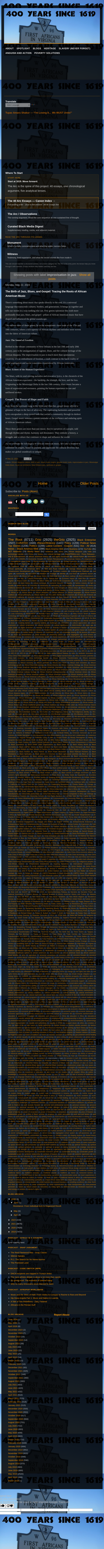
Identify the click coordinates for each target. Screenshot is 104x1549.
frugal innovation (16, 1035)
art (45, 960)
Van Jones (35, 943)
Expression (85, 824)
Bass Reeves (64, 597)
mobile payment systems (58, 1091)
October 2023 (14, 1336)
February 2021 (14, 1402)
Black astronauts (22, 756)
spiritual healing (14, 639)
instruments (23, 1070)
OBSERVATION (86, 561)
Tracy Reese (57, 934)
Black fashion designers (16, 761)
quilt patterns (20, 1117)
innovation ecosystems (16, 1067)
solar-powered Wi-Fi (51, 1142)
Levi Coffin (58, 878)
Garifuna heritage (72, 831)
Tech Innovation (63, 929)
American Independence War (75, 724)
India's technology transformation (20, 862)
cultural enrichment (86, 993)
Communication (58, 798)
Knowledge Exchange (19, 611)
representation (80, 585)
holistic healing (62, 1056)
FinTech (83, 826)
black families (22, 964)
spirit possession (30, 1145)
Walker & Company (57, 946)
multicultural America (15, 1096)
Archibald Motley (63, 733)
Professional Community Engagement (55, 906)
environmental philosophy (39, 1021)
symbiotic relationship (32, 1154)
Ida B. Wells (31, 609)
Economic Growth (36, 559)
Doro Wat (67, 815)
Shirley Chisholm (55, 920)
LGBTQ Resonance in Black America (56, 873)
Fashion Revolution (43, 826)
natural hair (49, 1098)
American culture (34, 597)
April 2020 (12, 1436)
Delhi (64, 810)
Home (42, 483)
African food (27, 695)
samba (25, 1131)
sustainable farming (69, 1152)
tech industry (88, 1156)
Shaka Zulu (88, 918)
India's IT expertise (48, 859)
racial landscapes (58, 1119)
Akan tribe (11, 721)
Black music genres (38, 766)
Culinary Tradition (31, 803)
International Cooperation (82, 864)
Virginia (90, 943)
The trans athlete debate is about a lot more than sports (36, 1277)
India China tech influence (55, 855)
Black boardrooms (63, 756)
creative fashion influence (17, 988)
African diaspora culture (21, 462)
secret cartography (18, 1133)
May (15, 1211)
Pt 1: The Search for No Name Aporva (28, 1259)
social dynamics (39, 1140)
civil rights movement (60, 557)
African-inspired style (31, 710)
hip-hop (26, 1051)
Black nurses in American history (60, 766)
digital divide (12, 628)
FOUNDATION (54, 561)
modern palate (30, 1093)
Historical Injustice (15, 843)
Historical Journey (49, 843)
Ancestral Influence (43, 731)
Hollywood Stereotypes (52, 845)
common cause (13, 978)
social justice (35, 564)
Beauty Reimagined (77, 738)
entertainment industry (78, 628)
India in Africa (16, 859)
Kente (20, 873)
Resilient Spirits (46, 911)
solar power (36, 1142)
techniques (79, 1159)
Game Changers (57, 604)
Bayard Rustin (61, 738)
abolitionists (49, 950)
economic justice (70, 1011)
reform (58, 1121)
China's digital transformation (48, 791)
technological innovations (47, 1163)
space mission (16, 1145)
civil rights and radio (83, 971)
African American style (79, 674)
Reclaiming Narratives (34, 908)
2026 (13, 1199)
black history (25, 583)
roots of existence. (75, 1128)
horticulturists (83, 1056)
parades (90, 1103)
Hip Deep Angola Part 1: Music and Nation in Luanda (34, 1298)
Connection (33, 801)
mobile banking (23, 1091)
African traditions (50, 705)
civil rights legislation (27, 974)
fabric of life (19, 1025)
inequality (45, 1063)
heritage (53, 574)
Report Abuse (61, 1314)
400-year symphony (67, 651)
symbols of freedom (50, 1154)
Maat (35, 883)
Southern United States (33, 925)
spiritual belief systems (48, 1145)
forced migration (82, 1030)
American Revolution (24, 726)
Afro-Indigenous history (59, 712)
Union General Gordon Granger (75, 941)
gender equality (22, 1037)
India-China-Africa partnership (46, 862)
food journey (67, 1030)
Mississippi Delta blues (34, 890)
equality (69, 583)
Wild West (25, 621)
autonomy (11, 962)
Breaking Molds (54, 777)
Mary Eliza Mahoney (68, 885)
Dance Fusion (57, 808)
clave (40, 974)
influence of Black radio (60, 1063)
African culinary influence (17, 686)
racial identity (32, 1119)
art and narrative (55, 960)
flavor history (81, 1028)
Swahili (10, 929)
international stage (86, 1070)
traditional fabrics (14, 1173)
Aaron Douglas (59, 588)
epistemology (91, 1021)
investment (49, 632)
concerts (44, 983)
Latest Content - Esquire (59, 545)
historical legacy (90, 1051)
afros (23, 955)
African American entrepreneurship (53, 672)
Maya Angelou (13, 887)
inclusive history (51, 1060)
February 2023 (14, 1364)
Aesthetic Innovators (85, 653)
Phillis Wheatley (26, 904)
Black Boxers (84, 740)
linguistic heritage (41, 1084)
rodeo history (43, 1128)
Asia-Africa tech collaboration (74, 735)
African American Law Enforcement (80, 667)
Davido (39, 810)
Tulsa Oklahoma (48, 939)
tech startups (27, 1159)
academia (60, 950)
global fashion (40, 1042)
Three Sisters (79, 932)
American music (50, 597)
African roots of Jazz (57, 700)
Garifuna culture (56, 831)
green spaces (88, 1044)
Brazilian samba (40, 777)
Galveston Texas (41, 831)
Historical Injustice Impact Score (62, 606)
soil (28, 1142)
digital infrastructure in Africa (35, 1002)
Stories (10, 927)
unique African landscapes (54, 1180)
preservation (73, 1112)
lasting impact (43, 1079)
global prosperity (87, 1042)
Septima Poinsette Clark (72, 918)
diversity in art (88, 1004)
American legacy (41, 728)
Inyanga (26, 866)
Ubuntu (84, 939)
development (63, 1000)
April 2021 (12, 1395)
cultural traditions (87, 997)
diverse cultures (53, 1004)
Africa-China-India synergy (34, 665)
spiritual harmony (81, 1145)
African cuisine (71, 566)
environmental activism (19, 1021)
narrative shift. (37, 1098)
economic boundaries (29, 1009)
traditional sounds (50, 1173)
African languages (74, 592)
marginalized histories (68, 1086)
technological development (83, 1161)
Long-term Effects (69, 880)
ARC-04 (23, 653)
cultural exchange (39, 583)
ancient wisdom (87, 581)
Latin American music (71, 611)
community (20, 574)
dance (34, 1000)
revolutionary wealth (42, 637)
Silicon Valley (44, 581)
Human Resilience (51, 848)
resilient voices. (13, 1126)
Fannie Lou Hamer (26, 826)
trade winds (54, 1168)
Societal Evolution (14, 922)
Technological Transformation (19, 932)
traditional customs (86, 1170)
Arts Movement (38, 735)
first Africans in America (53, 1028)
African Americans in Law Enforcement (79, 677)
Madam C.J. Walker (47, 883)
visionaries (44, 1187)
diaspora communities (88, 1000)
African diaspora (75, 552)
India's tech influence (85, 859)
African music (87, 566)
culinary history (53, 990)
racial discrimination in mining (78, 1117)
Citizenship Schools (37, 796)
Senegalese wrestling (51, 918)
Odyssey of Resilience (32, 901)
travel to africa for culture (24, 1177)
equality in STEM (56, 1023)
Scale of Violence (87, 616)
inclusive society (82, 1060)
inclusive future (13, 1060)
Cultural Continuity (65, 803)
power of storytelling (48, 1112)
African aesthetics (74, 590)
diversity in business (15, 1007)
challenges (53, 623)
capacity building (40, 623)
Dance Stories (70, 808)
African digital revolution (37, 693)
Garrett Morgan (87, 831)
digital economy (16, 1002)
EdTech (71, 819)
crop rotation (61, 988)
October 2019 (14, 1456)
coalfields (25, 976)
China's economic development (75, 791)
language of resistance (59, 1077)
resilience (49, 552)
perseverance (26, 635)
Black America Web (54, 549)
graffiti (78, 1044)
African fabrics (82, 693)
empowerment (90, 559)
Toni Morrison (24, 934)
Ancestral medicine (60, 731)
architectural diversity (15, 960)
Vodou (76, 581)
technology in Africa (28, 642)
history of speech (32, 1056)
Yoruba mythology (24, 950)
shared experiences (59, 637)
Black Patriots (39, 752)
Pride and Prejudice (31, 906)
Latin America (34, 611)
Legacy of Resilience (33, 878)
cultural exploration (36, 995)
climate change (62, 974)
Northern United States (74, 899)
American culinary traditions (61, 726)
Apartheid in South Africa (44, 733)
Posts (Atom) (30, 491)
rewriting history (77, 1126)
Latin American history (69, 876)
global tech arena (29, 1044)
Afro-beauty (46, 717)
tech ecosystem (77, 639)
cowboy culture (87, 986)
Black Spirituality (26, 754)
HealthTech (53, 840)
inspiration (81, 1067)
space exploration (89, 1142)
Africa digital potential (41, 656)
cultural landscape (14, 997)
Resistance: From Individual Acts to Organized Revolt (37, 1206)
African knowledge (25, 698)
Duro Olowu (15, 819)
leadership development (17, 1082)
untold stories (58, 642)
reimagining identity (79, 1121)
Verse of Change (48, 943)
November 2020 (15, 1412)
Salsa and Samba (76, 915)
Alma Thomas (46, 721)
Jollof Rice (82, 578)
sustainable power (14, 1154)
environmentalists (77, 1021)
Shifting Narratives (39, 920)
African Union (52, 681)
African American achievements (19, 670)
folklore (45, 1030)
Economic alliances (58, 819)
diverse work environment (71, 1004)
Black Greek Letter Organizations (40, 745)
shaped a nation (61, 1135)
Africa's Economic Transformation (65, 658)
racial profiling (73, 1119)
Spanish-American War (53, 925)
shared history (91, 1135)
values (20, 1187)
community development (66, 978)
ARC (13, 559)
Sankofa (11, 918)
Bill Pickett (84, 597)
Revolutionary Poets (80, 911)
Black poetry (26, 768)
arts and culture (87, 960)
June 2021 (13, 1388)
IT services (43, 850)
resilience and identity (63, 1124)
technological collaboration (32, 1161)
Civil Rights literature (54, 796)
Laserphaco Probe (14, 876)
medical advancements (16, 1089)
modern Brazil (91, 1091)
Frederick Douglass (56, 829)
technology (64, 1163)
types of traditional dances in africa (67, 1177)
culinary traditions (34, 993)
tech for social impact (55, 1156)
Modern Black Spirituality (54, 890)
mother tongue (87, 1093)
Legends (48, 878)
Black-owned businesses (40, 775)
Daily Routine (44, 808)
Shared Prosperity (41, 571)
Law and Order (16, 878)
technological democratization (57, 1161)
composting (33, 983)
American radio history (59, 728)
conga (52, 983)
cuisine (26, 990)
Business (73, 549)
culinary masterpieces (85, 990)
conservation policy (76, 983)
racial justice (44, 1119)
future (44, 1035)
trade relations (41, 1168)
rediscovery (49, 1121)
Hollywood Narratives (33, 845)
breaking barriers (24, 623)
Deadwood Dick (53, 810)
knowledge (12, 1074)
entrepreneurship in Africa (73, 1018)
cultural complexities (51, 993)
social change (88, 637)
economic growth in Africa (30, 1011)
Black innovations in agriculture (31, 763)
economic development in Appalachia (54, 1009)
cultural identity (34, 566)
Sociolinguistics (46, 922)
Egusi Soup (81, 819)
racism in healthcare (88, 1119)
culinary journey (68, 990)
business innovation (70, 969)
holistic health (28, 632)
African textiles (88, 702)
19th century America (29, 651)
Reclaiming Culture (15, 908)
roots (64, 1128)
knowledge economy (26, 1074)
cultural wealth (13, 1000)
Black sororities (67, 599)
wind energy (12, 1189)
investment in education (34, 1072)
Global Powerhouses (61, 833)
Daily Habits (50, 602)
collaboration (13, 564)
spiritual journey (30, 639)
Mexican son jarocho (15, 890)
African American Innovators (27, 667)
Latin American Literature (52, 611)
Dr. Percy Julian (72, 817)
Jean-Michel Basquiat (38, 869)
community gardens (86, 978)
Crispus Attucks (16, 803)
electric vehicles (25, 1018)
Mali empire (74, 883)
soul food (73, 574)
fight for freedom (30, 1028)
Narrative (74, 892)
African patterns (72, 698)
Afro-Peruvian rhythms (30, 717)
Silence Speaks (18, 1256)
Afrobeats (89, 595)
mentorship (44, 585)
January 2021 (14, 1405)
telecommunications (66, 1166)
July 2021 (12, 1385)
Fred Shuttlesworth (39, 829)
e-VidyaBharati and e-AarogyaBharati (67, 1007)
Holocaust (89, 845)
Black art (85, 754)
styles (48, 1149)
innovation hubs (33, 1067)
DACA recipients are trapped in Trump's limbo (31, 1273)
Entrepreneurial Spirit (15, 824)
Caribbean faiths (79, 782)
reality (13, 1121)
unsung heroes (45, 588)
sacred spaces (90, 1128)
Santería (33, 581)
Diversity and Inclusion (53, 815)
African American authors (43, 670)
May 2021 (12, 1391)
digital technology (89, 1002)
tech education (38, 1156)
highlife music (15, 1051)
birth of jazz (35, 462)
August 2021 (14, 1381)
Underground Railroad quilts (21, 941)
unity (35, 588)
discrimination (40, 1004)
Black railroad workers (46, 770)
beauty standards (89, 621)
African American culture (70, 564)
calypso (84, 969)
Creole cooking (90, 801)
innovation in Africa (49, 1067)
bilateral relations (62, 962)
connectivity (61, 983)
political (66, 1107)
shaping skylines (76, 1135)
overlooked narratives (57, 1103)
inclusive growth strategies (32, 1060)
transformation (13, 1175)
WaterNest (71, 946)
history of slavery (87, 1053)
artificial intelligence (73, 621)
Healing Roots (40, 840)
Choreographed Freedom (17, 796)
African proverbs (87, 698)
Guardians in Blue (17, 838)
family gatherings (44, 1025)
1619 (81, 649)
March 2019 (13, 1481)
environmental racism (60, 1021)
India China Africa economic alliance (80, 852)
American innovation (24, 728)
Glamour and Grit (28, 833)
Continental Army (46, 801)
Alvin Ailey (75, 721)
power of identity (14, 1112)
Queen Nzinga (76, 906)
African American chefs (63, 670)
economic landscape (86, 1011)
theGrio (59, 539)
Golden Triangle (28, 836)
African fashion (13, 576)
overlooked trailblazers (76, 1103)
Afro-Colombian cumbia (27, 712)
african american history (38, 557)
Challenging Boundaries (60, 784)
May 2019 (12, 1474)
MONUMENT (31, 614)
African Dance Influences (39, 679)
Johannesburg (13, 871)
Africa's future (73, 588)
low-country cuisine (18, 1086)
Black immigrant (69, 761)
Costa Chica (60, 801)
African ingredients (81, 695)
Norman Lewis (35, 899)
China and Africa (25, 789)
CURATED (22, 543)
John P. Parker (27, 871)
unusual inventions (60, 1182)
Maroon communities (34, 885)
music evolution (82, 1096)
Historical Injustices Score (86, 606)
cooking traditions (63, 986)
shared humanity (17, 1138)
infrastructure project (73, 1065)
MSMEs (11, 883)
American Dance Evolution (36, 724)
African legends (41, 698)
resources (26, 1126)
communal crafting (29, 978)
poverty (90, 1110)
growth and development (46, 1046)
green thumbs (29, 1046)
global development (18, 1039)
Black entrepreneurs (86, 576)
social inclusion (54, 1140)
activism (90, 950)
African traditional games (32, 705)
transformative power (70, 1175)
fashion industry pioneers (78, 1025)
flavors (91, 1028)
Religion (11, 911)
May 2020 (12, 1433)
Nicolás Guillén (22, 899)
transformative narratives (50, 1175)
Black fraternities (52, 599)
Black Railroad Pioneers (79, 752)
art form (66, 960)
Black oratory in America (84, 766)
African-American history (52, 707)
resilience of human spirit (84, 1124)
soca (10, 1140)
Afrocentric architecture (72, 719)
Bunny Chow (15, 780)
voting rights (55, 1187)
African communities (46, 684)
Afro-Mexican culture (81, 714)
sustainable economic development (21, 1152)
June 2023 (13, 1350)
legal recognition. (35, 1082)
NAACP (24, 892)
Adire (73, 653)
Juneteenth (40, 871)
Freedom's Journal (72, 829)
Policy (67, 543)
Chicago (90, 784)
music (16, 635)
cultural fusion (78, 557)
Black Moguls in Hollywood (79, 749)
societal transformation (84, 1140)
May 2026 (12, 1323)
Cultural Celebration (48, 803)
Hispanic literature (86, 840)
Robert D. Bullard (41, 913)
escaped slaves (71, 1023)
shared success (31, 1138)
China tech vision (87, 789)
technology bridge (78, 1163)
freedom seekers (82, 1032)
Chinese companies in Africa (73, 794)
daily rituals (25, 1000)
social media (68, 1140)
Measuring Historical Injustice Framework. (36, 887)
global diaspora (49, 1039)
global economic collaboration (69, 1039)
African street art (29, 702)
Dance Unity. (83, 808)
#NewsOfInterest (46, 543)
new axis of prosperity (80, 1098)
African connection (65, 684)
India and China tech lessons (85, 857)
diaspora (74, 1000)
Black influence (83, 761)
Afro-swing (57, 719)
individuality (18, 1063)
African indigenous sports (62, 695)
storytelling (43, 639)
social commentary (22, 1140)
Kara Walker (81, 871)
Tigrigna (90, 932)
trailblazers (44, 642)
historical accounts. (59, 1051)
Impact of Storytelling (88, 850)
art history (75, 960)
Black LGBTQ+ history (27, 747)
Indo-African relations (16, 864)
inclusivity (33, 585)
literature (67, 1084)
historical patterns (17, 1053)
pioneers (41, 1107)
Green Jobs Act (69, 836)
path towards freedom (32, 1105)
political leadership (80, 1107)
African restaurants (39, 700)
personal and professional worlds (56, 1105)
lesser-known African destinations (56, 1082)
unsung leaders (30, 1182)
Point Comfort (88, 904)
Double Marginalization (82, 815)
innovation (91, 557)
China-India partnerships (31, 794)
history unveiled (47, 1056)
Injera (83, 609)
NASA (42, 892)
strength (24, 1149)
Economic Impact (68, 578)
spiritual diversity (65, 1145)
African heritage (27, 576)
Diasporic (83, 810)
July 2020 (12, 1426)
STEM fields (62, 915)
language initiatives (25, 1077)
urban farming (24, 1184)
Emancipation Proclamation (37, 604)
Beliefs (74, 597)
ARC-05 (32, 653)
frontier (93, 1032)
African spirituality (15, 569)
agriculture (32, 955)
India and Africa (30, 857)
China (30, 554)
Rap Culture (89, 906)
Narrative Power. (87, 892)
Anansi (19, 731)
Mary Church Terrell (80, 614)
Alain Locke (22, 721)
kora (56, 1074)
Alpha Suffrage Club (61, 721)
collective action (55, 976)
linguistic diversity (25, 1084)
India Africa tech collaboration (53, 852)
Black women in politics (49, 773)
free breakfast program (64, 1032)
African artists (13, 684)
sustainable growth (86, 1152)
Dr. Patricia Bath (52, 578)
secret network (33, 1133)
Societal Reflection (31, 922)
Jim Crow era (74, 869)
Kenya (27, 873)
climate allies (49, 974)
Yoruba (34, 621)
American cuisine (41, 726)
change (70, 971)
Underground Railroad (80, 571)
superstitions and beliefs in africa (66, 1149)
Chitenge (90, 794)
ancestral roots (64, 955)
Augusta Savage (26, 738)
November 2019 (15, 1453)
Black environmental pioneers (69, 759)
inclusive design (87, 1058)
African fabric (69, 693)
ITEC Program (55, 850)
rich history (31, 1128)
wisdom (22, 1189)
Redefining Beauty (52, 908)
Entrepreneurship (32, 824)
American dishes (80, 726)
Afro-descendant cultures (62, 717)
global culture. (91, 1037)
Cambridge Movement (60, 780)
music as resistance (23, 465)
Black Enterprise (86, 540)
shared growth (75, 637)
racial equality (67, 585)
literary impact (56, 1084)
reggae (66, 1121)
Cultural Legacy (51, 805)
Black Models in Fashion (38, 749)
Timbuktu (11, 934)
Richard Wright (26, 913)
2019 (13, 1232)
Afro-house (36, 719)
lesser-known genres (79, 1082)
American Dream (55, 724)
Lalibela (90, 873)
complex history (20, 983)
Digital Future (28, 812)
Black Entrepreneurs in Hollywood (83, 742)
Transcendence (87, 934)
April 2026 (12, 1326)
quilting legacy (33, 1117)
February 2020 (14, 1443)
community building (47, 978)
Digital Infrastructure (44, 812)
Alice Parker (34, 721)
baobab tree (34, 962)
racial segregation (72, 635)
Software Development (32, 618)
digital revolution (27, 628)
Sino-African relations (72, 920)
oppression (57, 1100)
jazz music (51, 1072)
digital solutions (74, 1002)
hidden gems (15, 632)
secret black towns (89, 1131)
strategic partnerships (59, 639)
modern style (43, 1093)
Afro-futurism (69, 595)
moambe (11, 1091)
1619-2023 (14, 651)
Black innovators (52, 763)
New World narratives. (57, 897)
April (16, 1215)
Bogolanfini (81, 775)
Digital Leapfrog (60, 812)
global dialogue (34, 1039)
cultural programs (30, 997)
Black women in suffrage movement (74, 773)
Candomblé (80, 599)
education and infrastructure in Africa (52, 1016)
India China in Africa (15, 855)
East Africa (27, 819)
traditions (64, 1173)
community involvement (33, 981)
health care (92, 630)
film (40, 1028)
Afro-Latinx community (39, 714)
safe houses (15, 1131)
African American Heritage (70, 665)
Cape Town (27, 782)
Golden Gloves (13, 836)
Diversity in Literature (81, 602)
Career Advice (50, 782)
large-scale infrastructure (25, 1079)
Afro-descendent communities (85, 717)
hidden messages (59, 1049)
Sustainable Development (53, 618)
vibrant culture (31, 1187)
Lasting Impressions (31, 876)
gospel (54, 1044)
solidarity (64, 1142)
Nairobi (22, 616)
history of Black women (35, 1053)
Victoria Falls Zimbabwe (65, 943)
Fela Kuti (73, 826)
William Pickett (38, 948)
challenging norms (57, 971)
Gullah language (70, 838)
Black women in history (28, 773)
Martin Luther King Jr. (62, 614)
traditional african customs (31, 1170)
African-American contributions (28, 707)
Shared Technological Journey (19, 920)
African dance (27, 592)
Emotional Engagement (25, 822)
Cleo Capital (83, 796)
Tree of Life (57, 936)
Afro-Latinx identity (55, 595)
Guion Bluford (32, 838)
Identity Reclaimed (70, 850)
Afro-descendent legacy (19, 719)
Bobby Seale (69, 775)
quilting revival (47, 1117)
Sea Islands (35, 918)
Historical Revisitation (68, 843)
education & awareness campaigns (21, 1016)
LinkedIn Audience (89, 611)
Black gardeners (54, 761)
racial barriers (60, 1117)
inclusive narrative (66, 1060)
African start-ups (14, 702)
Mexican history (87, 887)
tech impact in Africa (73, 1156)
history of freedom (54, 1053)
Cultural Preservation (35, 578)
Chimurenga (51, 787)
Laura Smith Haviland (88, 876)
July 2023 (12, 1347)
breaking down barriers (74, 967)
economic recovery (56, 583)
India (90, 552)
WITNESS (43, 946)
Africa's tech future (59, 663)
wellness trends (69, 1187)
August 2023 (14, 1343)
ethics (82, 1023)
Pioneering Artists (41, 904)
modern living (16, 1093)
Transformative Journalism (17, 936)
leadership (89, 1079)
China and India (40, 789)
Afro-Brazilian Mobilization (51, 710)
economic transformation (84, 1014)
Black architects (22, 599)
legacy (24, 564)
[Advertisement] (52, 76)
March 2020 (13, 1439)
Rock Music (70, 913)
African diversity (55, 693)
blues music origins (48, 462)
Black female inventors (37, 761)
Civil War (20, 578)
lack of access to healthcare (82, 1074)
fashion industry (81, 583)
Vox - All (84, 545)
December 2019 (15, 1450)
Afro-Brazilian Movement (73, 710)
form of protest (24, 1032)
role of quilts (55, 1128)
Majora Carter (22, 581)
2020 (13, 1227)
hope (73, 1056)
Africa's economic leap (50, 660)
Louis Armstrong (17, 614)
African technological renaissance (67, 702)
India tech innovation (31, 859)
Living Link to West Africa (35, 880)
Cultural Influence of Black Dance (29, 805)
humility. (30, 1058)
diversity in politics (33, 1007)
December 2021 (15, 1367)
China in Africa (72, 789)
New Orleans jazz (39, 465)
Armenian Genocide (79, 733)
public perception (64, 1114)
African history (41, 576)
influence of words (15, 1065)
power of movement (30, 1112)
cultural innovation (86, 995)
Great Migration (89, 564)
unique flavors (72, 1180)
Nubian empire (90, 899)
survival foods (88, 1149)
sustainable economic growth (48, 1152)
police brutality (40, 635)
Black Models (21, 749)
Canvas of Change (79, 780)
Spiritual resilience (71, 925)
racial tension (88, 635)
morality (76, 1093)
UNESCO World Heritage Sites (68, 939)
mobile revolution (76, 1091)
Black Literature (45, 747)
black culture (12, 583)
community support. (78, 981)
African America (52, 665)
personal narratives (27, 1107)
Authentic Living (41, 738)
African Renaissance (75, 679)
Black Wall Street (56, 576)
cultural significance (61, 625)
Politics (33, 545)
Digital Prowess (74, 812)
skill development (87, 1138)
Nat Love (30, 616)
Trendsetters (68, 936)
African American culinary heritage (23, 672)
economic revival (53, 1014)
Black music (23, 766)
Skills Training (88, 920)
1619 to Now (91, 649)
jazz (58, 632)
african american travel (71, 953)
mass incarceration (86, 1086)
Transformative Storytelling (40, 936)
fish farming (69, 1028)
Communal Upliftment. (42, 798)
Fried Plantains (87, 829)
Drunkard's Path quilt (88, 817)
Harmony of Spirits (24, 840)
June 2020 (13, 1429)
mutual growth (23, 1098)
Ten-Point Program (48, 932)
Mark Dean (19, 885)
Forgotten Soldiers (22, 829)
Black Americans (69, 740)
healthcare (21, 1049)
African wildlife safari (67, 705)
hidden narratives (75, 1049)
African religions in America (18, 700)
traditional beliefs (50, 1170)
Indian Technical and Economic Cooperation (62, 609)
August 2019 (14, 1463)
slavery (90, 585)
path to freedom (14, 1105)
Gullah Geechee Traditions (51, 838)
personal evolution (79, 1105)
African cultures (90, 686)
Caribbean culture (64, 782)
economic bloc (13, 1009)
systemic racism (86, 574)
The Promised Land (19, 1263)
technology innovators (31, 1166)
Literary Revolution (15, 880)
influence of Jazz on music (83, 1063)
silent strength (73, 1138)
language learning (41, 1077)
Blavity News (33, 551)
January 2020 (14, 1446)
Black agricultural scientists (68, 754)
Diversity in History (64, 602)
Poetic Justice (56, 904)
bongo (28, 967)
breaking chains (57, 967)
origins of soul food (71, 1100)
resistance (28, 637)
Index (41, 609)
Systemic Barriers (23, 929)
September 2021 (15, 1378)
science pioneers (57, 1131)
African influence (58, 592)
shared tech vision (46, 1138)
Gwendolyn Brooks (86, 838)
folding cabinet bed (33, 1030)
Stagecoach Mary (87, 925)
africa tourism (55, 953)
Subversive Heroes (57, 927)
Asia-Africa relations (54, 735)
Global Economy (70, 561)
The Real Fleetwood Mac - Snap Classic (29, 1252)
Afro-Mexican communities (60, 714)
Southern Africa (16, 925)
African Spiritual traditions (20, 681)
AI (77, 651)
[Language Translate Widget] (17, 105)
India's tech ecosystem (66, 859)
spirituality (38, 1147)
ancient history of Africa (62, 957)
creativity (33, 988)
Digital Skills (21, 815)
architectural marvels (33, 960)
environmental (91, 1018)
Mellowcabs (75, 887)
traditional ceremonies (68, 1170)
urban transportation (74, 1184)
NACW (33, 892)
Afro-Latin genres (21, 714)
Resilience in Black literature (27, 911)
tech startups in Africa (43, 1159)
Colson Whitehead (24, 798)
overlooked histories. (38, 1103)
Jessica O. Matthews (57, 869)
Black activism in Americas (45, 754)
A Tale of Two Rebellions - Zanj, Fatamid (29, 1301)
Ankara (81, 731)
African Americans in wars (17, 679)
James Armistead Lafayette (58, 866)
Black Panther (24, 752)
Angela (73, 731)
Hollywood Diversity (15, 845)
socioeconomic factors (16, 1142)
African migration (57, 698)
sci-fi (32, 1131)
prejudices (62, 1112)
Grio (38, 539)
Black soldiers (77, 770)
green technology (14, 1046)
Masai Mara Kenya (86, 885)
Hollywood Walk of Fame (73, 845)
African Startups (38, 681)
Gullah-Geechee (22, 606)
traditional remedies (32, 1173)
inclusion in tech (72, 1058)
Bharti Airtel (43, 740)
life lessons (83, 632)
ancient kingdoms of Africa (83, 957)
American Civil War (89, 721)
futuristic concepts (55, 1035)
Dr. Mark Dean (58, 817)
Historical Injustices (32, 843)
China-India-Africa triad (51, 794)
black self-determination (50, 964)
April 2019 (12, 1477)
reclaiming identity (35, 1121)
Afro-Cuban (43, 712)
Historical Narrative (17, 609)
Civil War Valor (70, 796)
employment (56, 1018)
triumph (28, 588)
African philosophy (24, 595)
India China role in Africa (34, 855)
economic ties (67, 1014)
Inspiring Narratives (61, 864)
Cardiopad (38, 782)
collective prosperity (71, 976)
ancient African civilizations (26, 957)
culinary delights (39, 990)
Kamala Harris (68, 871)
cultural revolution (44, 625)
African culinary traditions (38, 686)
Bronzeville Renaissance (72, 777)
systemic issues (66, 1154)
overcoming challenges (19, 1103)
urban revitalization (39, 1184)
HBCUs (11, 840)
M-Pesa (82, 880)
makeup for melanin (35, 1086)
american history (74, 559)
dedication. (52, 1000)
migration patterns (71, 1089)
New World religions (76, 897)
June (16, 1202)
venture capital (73, 642)
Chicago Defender (14, 787)
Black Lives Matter (60, 747)
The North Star (64, 932)
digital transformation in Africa (21, 1004)
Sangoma (89, 915)
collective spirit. (87, 976)
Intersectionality (13, 866)
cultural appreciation (79, 623)
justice (90, 1072)
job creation (62, 1072)
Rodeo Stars (82, 913)
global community (65, 630)
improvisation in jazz (80, 462)
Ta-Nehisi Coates (39, 929)
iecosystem (41, 1058)
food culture (55, 1030)
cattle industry (16, 971)
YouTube (88, 549)
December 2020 (15, 1408)
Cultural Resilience (36, 602)
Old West (47, 901)
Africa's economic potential (70, 660)
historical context (75, 1051)
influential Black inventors (54, 1065)
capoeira (93, 969)
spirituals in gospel (53, 465)
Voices (10, 946)
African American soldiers (35, 674)
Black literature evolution (71, 763)
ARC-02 (93, 651)
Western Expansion (86, 946)
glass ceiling (61, 1037)
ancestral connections (48, 955)
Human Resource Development (73, 848)
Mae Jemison (62, 883)
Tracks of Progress (40, 934)
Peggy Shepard (84, 901)
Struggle (43, 927)
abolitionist (38, 950)
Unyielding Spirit (22, 943)
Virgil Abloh (81, 943)
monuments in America (60, 1093)
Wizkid (60, 948)
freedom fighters (50, 630)
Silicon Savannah (14, 618)
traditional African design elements (73, 1168)
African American (87, 588)
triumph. (40, 1177)
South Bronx (91, 922)
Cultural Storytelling (68, 805)
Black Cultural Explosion (41, 742)
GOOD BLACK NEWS (23, 831)
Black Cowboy (23, 742)
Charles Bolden (78, 784)
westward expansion (85, 1187)
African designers (42, 592)
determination (77, 625)
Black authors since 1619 (42, 756)
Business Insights (41, 780)
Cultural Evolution (80, 803)
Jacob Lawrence (38, 866)
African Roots (91, 679)
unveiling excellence (77, 1182)
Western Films (13, 948)
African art (15, 592)
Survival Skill (72, 927)
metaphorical (44, 1089)
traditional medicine (15, 588)
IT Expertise (31, 850)
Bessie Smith (31, 740)
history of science (70, 1053)
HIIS (32, 606)
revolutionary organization (58, 1126)
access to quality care (76, 950)
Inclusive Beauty (16, 852)
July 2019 (12, 1467)
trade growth (28, 1168)
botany (36, 967)
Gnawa (90, 833)
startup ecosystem (70, 1147)
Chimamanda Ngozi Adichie (34, 787)
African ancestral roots (68, 681)
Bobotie (11, 578)
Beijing (90, 738)
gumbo (60, 1046)
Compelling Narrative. (18, 801)
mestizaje (32, 1089)
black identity (34, 964)
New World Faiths (39, 897)
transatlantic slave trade (20, 561)
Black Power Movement (57, 752)
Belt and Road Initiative (55, 569)
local (75, 1084)
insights (72, 1067)
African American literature (17, 590)
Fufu (9, 831)
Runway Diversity (23, 915)
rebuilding (21, 1121)
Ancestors (28, 731)
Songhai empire (60, 922)
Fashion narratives (60, 826)
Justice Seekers (53, 871)
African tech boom (45, 702)
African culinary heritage (84, 684)
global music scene (71, 1042)
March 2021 (13, 1398)
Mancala (85, 883)
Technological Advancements (82, 929)
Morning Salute (90, 890)
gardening (68, 1035)
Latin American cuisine (50, 876)
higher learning (90, 1049)
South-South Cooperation (61, 581)
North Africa (48, 899)
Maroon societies (51, 885)
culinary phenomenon (16, 993)
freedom (43, 574)
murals (29, 1096)
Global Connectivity (44, 833)
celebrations (28, 971)
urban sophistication (56, 1184)
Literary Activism (87, 878)
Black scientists (63, 770)
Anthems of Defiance (23, 733)
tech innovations (14, 1159)
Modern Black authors (74, 890)
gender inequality (37, 1037)
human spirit (19, 1058)
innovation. (62, 1067)
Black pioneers (13, 768)
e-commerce (88, 1007)
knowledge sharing (69, 632)
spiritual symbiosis (25, 1147)
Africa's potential (43, 663)
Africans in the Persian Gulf (23, 1305)
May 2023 (12, 1354)
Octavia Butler (16, 901)
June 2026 (13, 1319)
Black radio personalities (25, 770)
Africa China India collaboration (19, 656)
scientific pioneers (72, 1131)
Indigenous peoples (86, 862)
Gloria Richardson (78, 833)
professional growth (15, 1114)
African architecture (86, 681)
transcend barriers (86, 1173)
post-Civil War (58, 1110)
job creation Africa (78, 1072)
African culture (76, 686)
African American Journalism (52, 667)
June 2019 (13, 1470)
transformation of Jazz (30, 1175)
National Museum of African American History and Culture (64, 894)
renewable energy (14, 637)
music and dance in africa (45, 1096)
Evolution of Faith (57, 824)
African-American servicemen (76, 707)
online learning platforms (29, 1100)
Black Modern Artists (58, 749)
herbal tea (32, 1049)
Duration (21, 604)
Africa (60, 552)
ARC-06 (40, 653)
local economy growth (88, 1084)
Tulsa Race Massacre (73, 618)
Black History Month (80, 745)
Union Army (56, 941)
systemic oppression (82, 1154)
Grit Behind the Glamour (87, 836)
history (40, 554)
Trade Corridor (71, 934)
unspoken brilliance (15, 1182)
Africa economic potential (84, 656)
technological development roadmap (21, 1163)
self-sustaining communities (29, 1135)
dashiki (42, 1000)
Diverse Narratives (35, 815)
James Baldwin (76, 866)
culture (47, 566)
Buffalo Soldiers (90, 777)
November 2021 (15, 1371)
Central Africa (43, 784)
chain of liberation (41, 971)
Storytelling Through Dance (27, 927)
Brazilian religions (24, 777)
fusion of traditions (32, 1035)
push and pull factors (82, 1114)
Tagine (51, 929)
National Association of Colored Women (23, 894)
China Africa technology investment (72, 787)
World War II (82, 948)
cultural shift (59, 997)
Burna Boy (28, 780)
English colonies (63, 822)
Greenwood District (73, 604)
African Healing (59, 590)
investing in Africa (15, 1072)
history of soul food (15, 1056)
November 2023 (15, 1333)
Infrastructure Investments (39, 864)
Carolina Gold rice (27, 784)
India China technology (76, 855)
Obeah (55, 616)
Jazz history (22, 869)
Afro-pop (46, 719)
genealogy (50, 1037)
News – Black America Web (23, 548)
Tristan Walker (81, 936)
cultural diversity (69, 993)
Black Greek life (63, 745)
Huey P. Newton (36, 848)
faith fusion (31, 1025)
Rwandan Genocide (39, 915)
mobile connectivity (39, 1091)
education (32, 574)
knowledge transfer (44, 1074)
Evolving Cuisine (72, 824)
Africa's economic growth (29, 660)
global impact (80, 630)
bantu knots (22, 962)
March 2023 (13, 1360)
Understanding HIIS (42, 941)
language (11, 1077)
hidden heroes (22, 585)
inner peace (89, 1065)
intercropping (34, 1070)
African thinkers (14, 705)
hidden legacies (44, 1049)
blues (13, 623)
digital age (89, 625)
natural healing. (62, 1098)
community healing (15, 981)
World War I (70, 948)
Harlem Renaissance (55, 559)
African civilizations (29, 684)
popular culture (44, 1110)
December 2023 (15, 1330)
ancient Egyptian (45, 957)
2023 (13, 1220)
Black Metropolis (77, 747)
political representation (27, 1110)
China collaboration (56, 789)
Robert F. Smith (57, 913)
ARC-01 (84, 651)
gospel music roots (64, 462)
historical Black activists (40, 1051)
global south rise (14, 1044)
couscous (76, 986)
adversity (60, 621)
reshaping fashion (45, 1124)
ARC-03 (14, 653)
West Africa (15, 621)
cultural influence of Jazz (68, 995)
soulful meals (75, 1142)
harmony (84, 1046)
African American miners (78, 672)
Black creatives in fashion (32, 759)
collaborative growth (39, 976)
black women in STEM (71, 964)
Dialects (73, 810)
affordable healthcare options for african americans (27, 953)
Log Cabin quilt (53, 880)
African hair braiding (42, 695)
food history (22, 630)
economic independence (52, 1011)
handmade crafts (72, 1046)
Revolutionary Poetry (62, 911)
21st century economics (48, 651)
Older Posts (89, 483)
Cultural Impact (20, 602)
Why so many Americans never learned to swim (32, 1284)
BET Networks (15, 551)
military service (87, 1089)
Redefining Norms (69, 908)
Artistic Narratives (23, 735)
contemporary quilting (29, 986)
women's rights (33, 1189)
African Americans (55, 677)
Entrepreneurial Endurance (83, 822)
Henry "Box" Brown (68, 840)
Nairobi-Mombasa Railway (57, 892)
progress (51, 1114)
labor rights (65, 1074)
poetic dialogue (54, 1107)
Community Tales (89, 798)
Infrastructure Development (19, 571)
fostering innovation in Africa (43, 1032)
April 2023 (12, 1357)
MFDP (91, 880)
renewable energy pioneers (26, 1124)
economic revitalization (35, 1014)
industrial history (32, 1063)
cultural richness (46, 997)
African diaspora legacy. (17, 693)
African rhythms (40, 595)
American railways (78, 728)
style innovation (36, 1149)
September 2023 (15, 1340)
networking (55, 585)
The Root (15, 539)
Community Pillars (73, 798)
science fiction (42, 1131)
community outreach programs (56, 981)
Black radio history (77, 768)
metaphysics (56, 1089)
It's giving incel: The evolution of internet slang (31, 1280)
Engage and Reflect (45, 822)
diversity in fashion (60, 628)
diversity (57, 566)
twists (48, 1177)
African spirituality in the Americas (80, 700)
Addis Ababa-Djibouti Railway (57, 653)
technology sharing (49, 1166)
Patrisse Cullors (69, 901)
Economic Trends (40, 819)
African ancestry (90, 590)
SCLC (52, 915)
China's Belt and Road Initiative (20, 791)
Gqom (39, 836)
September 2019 (15, 1460)
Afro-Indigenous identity (80, 712)
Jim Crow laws (87, 869)
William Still (50, 948)
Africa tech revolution (16, 658)
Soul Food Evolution (76, 922)
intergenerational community (53, 1070)
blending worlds (87, 964)
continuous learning (47, 986)
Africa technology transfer (39, 658)
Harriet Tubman (42, 606)
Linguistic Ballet (72, 878)
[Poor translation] (10, 1506)
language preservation (78, 1077)
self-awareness (83, 1133)
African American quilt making (40, 590)
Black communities (81, 756)
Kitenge (36, 873)
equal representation (18, 1023)
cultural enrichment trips (17, 995)
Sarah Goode (23, 918)
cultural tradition (72, 997)
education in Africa (77, 1016)
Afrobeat (80, 595)
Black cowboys (70, 576)
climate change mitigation (81, 974)
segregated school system (65, 1133)
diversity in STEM (42, 628)
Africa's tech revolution (78, 663)
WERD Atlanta (30, 946)
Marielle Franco (44, 614)
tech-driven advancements (63, 1159)
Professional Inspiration (69, 616)
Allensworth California (16, 597)
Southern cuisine (60, 571)
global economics (25, 1042)
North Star (59, 899)
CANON (21, 559)
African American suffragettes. (35, 677)
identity (63, 574)
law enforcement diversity (60, 1079)
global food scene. (54, 1042)
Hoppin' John (13, 848)
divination (46, 1007)
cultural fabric (51, 995)
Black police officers (42, 768)
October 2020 (14, 1415)
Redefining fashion (86, 908)
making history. (51, 1086)
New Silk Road (23, 897)
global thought (44, 1044)
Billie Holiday (55, 740)
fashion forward (60, 1025)
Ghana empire (13, 833)
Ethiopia (45, 824)
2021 (13, 1224)
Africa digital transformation (62, 656)
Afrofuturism (88, 719)
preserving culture (56, 635)
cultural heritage (54, 554)
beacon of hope (47, 962)
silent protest (60, 1138)
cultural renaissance (27, 625)
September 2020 (15, 1419)
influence (39, 632)
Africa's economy (26, 663)
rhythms (21, 1128)
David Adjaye (28, 810)
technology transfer (16, 554)
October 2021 (14, 1374)
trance (73, 1173)
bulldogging (56, 969)
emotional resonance (41, 1018)
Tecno (35, 932)
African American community (85, 670)
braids (45, 967)
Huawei (23, 848)
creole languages (46, 988)
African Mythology (58, 679)
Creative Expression (74, 801)
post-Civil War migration (76, 1110)
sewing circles (47, 1135)
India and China (45, 857)
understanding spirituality (33, 1180)
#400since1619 (50, 564)
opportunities (45, 1100)
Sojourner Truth (17, 566)
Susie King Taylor (86, 927)
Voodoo (19, 946)
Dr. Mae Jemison (44, 817)
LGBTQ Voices (78, 873)
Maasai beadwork (23, 883)
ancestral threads (79, 955)
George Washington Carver (81, 569)
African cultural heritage (59, 686)
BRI (51, 738)
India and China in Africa (63, 857)
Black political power (60, 768)
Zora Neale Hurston (47, 621)
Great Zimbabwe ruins (52, 836)
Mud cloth (14, 892)
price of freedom (87, 1112)
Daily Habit (32, 808)
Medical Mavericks (61, 887)
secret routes (47, 1133)
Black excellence (37, 599)
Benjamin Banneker (15, 740)
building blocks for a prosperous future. (34, 969)
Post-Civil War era (14, 906)
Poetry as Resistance (72, 904)
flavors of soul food (15, 1030)
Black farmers (88, 759)
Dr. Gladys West (29, 817)
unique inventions (87, 1180)
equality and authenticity (38, 1023)
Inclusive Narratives (32, 852)
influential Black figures (33, 1065)
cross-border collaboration (78, 988)
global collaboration (76, 1037)
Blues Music (56, 775)
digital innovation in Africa (57, 1002)
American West (33, 569)
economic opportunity (16, 1014)
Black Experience (17, 745)
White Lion (26, 948)
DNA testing (21, 808)
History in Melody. (86, 843)
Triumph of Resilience (31, 939)
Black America (39, 561)
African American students (58, 674)
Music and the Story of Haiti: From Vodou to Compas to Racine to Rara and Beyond (48, 1295)
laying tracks (77, 1079)
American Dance (17, 724)
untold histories (44, 1182)
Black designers (50, 759)
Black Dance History (60, 742)
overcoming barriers (88, 1100)
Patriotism (57, 901)
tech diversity (25, 1156)
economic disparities (78, 1009)
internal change (71, 1070)
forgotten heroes (35, 630)
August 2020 (14, 1422)
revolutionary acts (39, 1126)
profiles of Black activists (35, 1114)
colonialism (65, 623)
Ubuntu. (93, 939)
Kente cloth (92, 609)
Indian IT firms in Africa (68, 862)
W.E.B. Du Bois (90, 618)
